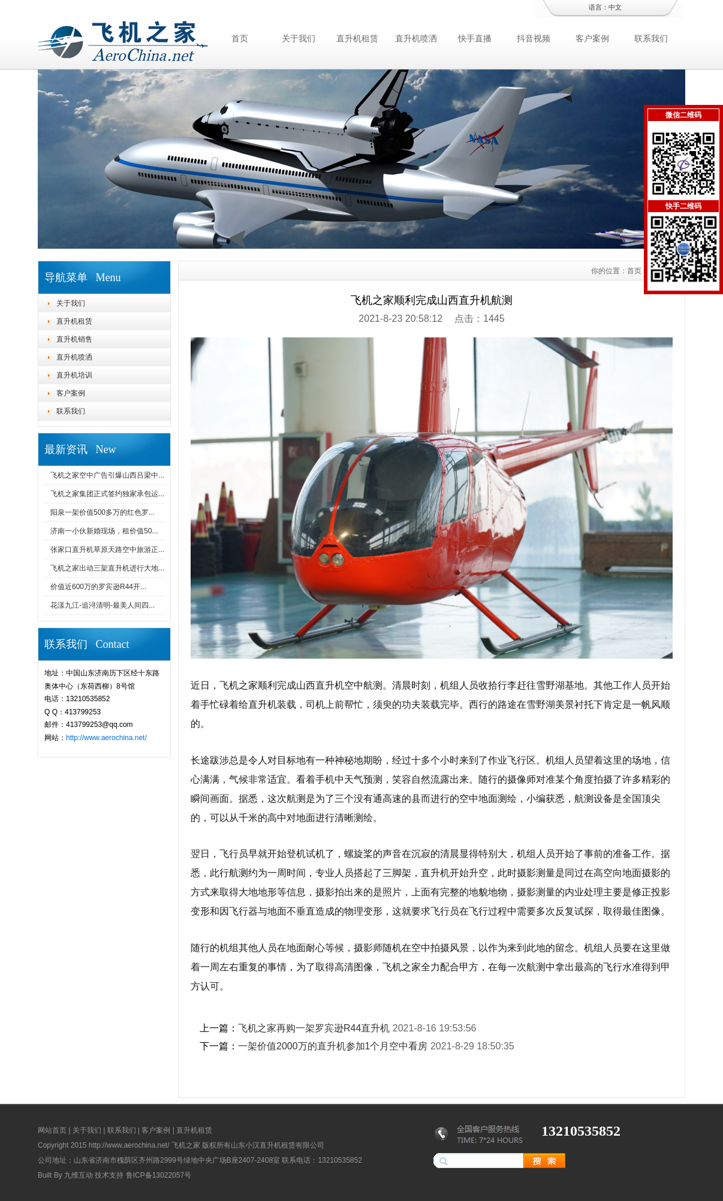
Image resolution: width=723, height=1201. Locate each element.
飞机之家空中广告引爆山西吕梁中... (107, 475)
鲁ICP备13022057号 (158, 1175)
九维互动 (78, 1175)
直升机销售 (74, 339)
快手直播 (475, 38)
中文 (615, 7)
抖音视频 (533, 38)
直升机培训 (74, 375)
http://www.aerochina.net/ (106, 738)
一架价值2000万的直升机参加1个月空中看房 (333, 1046)
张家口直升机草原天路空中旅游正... (107, 549)
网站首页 (52, 1130)
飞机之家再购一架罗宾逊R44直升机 (314, 1028)
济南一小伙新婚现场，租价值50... (104, 531)
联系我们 (651, 38)
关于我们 (298, 38)
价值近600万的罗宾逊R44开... (98, 587)
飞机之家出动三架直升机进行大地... (107, 568)
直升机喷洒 (416, 38)
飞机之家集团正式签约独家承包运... (107, 494)
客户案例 (592, 38)
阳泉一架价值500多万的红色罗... (102, 512)
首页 (239, 38)
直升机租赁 (357, 38)
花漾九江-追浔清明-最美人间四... (102, 605)
